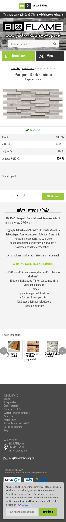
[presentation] (3, 351)
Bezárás (48, 512)
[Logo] (33, 30)
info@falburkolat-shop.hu (48, 14)
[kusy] (11, 196)
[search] (55, 44)
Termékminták (28, 68)
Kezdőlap (15, 68)
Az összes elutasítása (22, 512)
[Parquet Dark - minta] (33, 83)
